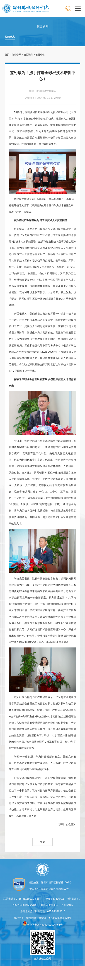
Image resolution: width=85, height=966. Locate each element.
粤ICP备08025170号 (59, 918)
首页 (7, 54)
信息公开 (16, 54)
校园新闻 (28, 54)
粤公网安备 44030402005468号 (42, 924)
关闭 (43, 842)
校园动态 (10, 36)
